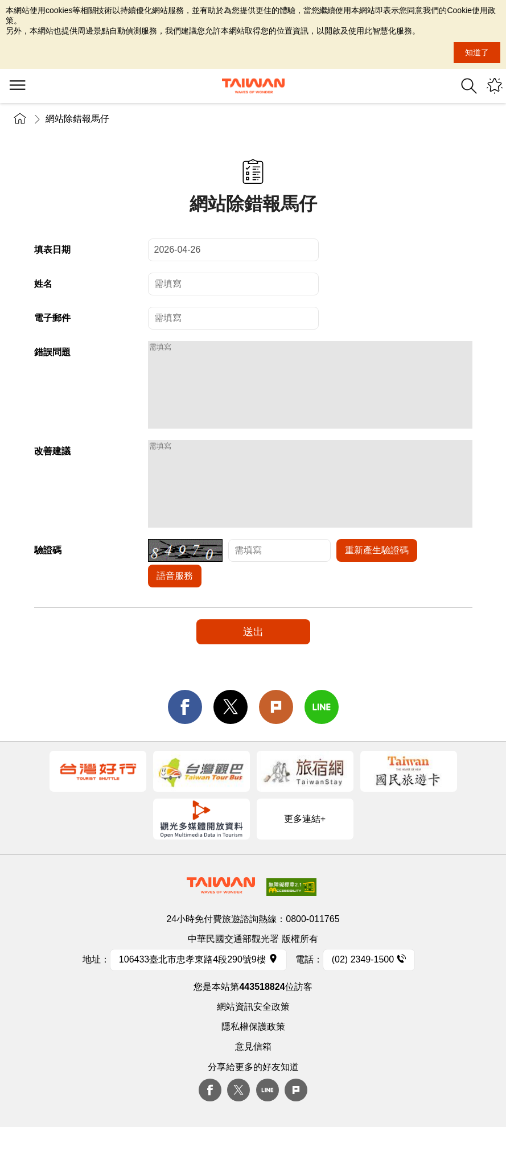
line (322, 741)
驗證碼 (47, 584)
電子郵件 (52, 318)
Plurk (276, 741)
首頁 (19, 118)
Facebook (210, 1124)
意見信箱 (253, 1080)
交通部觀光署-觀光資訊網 (253, 86)
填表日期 (52, 249)
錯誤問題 (52, 352)
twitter (230, 741)
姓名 (43, 284)
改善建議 (52, 468)
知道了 (477, 52)
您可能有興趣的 (494, 86)
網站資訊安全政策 (253, 1041)
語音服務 (175, 610)
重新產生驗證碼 (377, 584)
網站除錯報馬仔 (77, 119)
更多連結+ (305, 853)
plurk (296, 1124)
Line (267, 1124)
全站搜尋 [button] (469, 86)
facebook (185, 741)
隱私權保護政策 (253, 1061)
